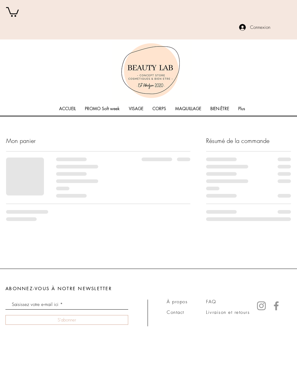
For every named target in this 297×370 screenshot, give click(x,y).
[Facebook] (276, 306)
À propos (177, 302)
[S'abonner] (66, 320)
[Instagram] (261, 306)
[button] (12, 11)
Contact (175, 312)
